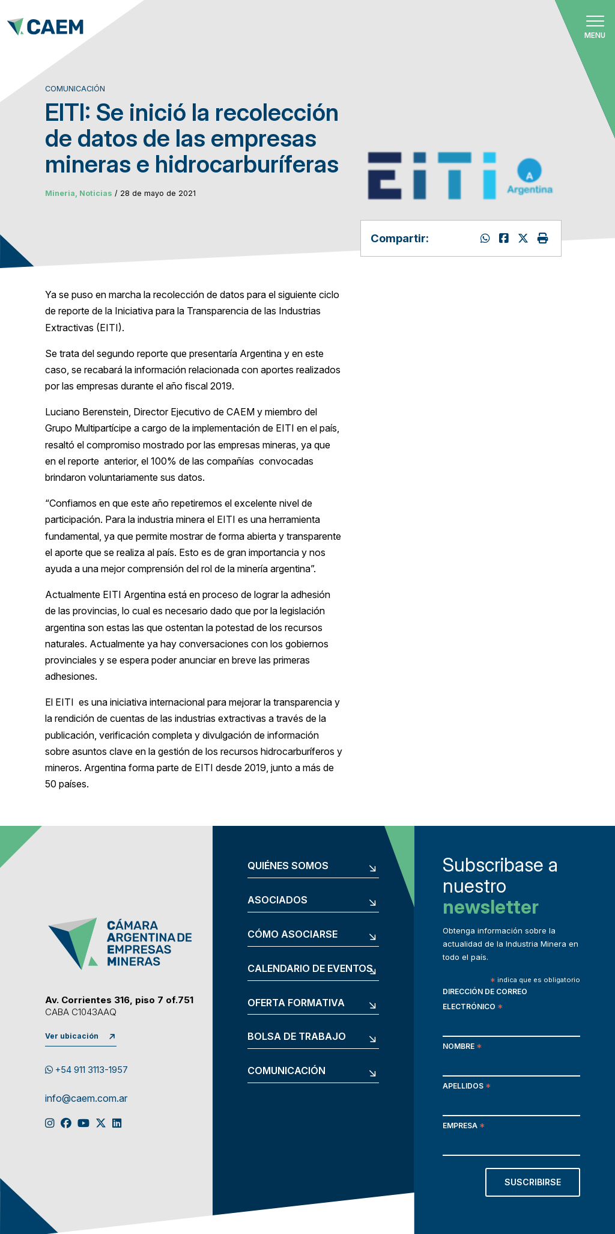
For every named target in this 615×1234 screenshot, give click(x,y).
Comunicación (286, 1071)
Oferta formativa (296, 1003)
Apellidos (467, 1087)
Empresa (464, 1126)
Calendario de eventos (310, 969)
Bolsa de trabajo (296, 1036)
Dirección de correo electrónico (485, 1000)
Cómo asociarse (292, 934)
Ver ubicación (71, 1035)
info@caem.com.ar (86, 1098)
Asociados (277, 900)
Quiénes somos (288, 866)
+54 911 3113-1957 (86, 1069)
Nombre (462, 1047)
